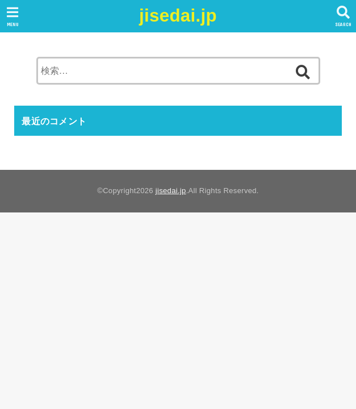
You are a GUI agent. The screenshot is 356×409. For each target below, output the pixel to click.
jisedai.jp (178, 16)
